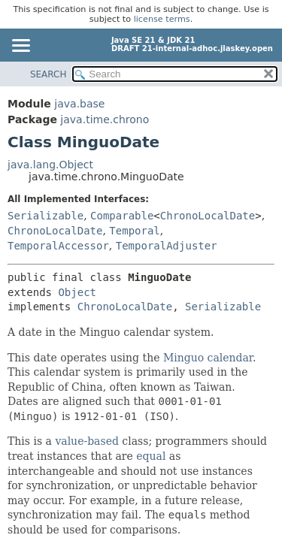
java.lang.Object (50, 165)
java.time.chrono (104, 119)
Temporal (134, 231)
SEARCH (48, 74)
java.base (79, 104)
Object (77, 292)
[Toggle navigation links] (20, 46)
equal (150, 456)
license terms (162, 19)
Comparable (121, 216)
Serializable (45, 216)
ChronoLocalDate (207, 216)
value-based (87, 441)
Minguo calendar (208, 358)
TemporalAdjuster (166, 246)
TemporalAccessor (58, 246)
